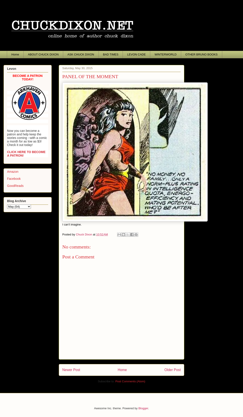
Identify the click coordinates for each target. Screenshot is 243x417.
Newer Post (71, 370)
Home (15, 54)
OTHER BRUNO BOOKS (201, 54)
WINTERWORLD (166, 54)
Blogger (143, 408)
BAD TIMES (110, 54)
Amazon (12, 171)
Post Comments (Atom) (130, 381)
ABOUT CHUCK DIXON (43, 54)
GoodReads (15, 186)
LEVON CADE (136, 54)
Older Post (172, 370)
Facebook (14, 178)
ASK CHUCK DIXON (80, 54)
